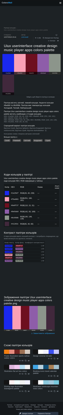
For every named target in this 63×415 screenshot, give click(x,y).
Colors (7, 3)
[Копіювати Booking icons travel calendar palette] (54, 376)
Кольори (40, 405)
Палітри (9, 405)
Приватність (28, 407)
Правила (37, 407)
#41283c (14, 224)
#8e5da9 (14, 211)
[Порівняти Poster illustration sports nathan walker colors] (29, 360)
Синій (7, 140)
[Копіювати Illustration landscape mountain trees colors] (54, 391)
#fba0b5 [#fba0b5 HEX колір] (7, 197)
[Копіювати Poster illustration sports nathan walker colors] (26, 360)
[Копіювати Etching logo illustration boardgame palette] (26, 391)
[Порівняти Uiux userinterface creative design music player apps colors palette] (58, 40)
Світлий (27, 140)
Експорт (51, 41)
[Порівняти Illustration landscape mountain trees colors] (58, 391)
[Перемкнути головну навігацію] (60, 3)
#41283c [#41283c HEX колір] (7, 222)
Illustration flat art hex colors (15, 371)
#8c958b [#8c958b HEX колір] (7, 216)
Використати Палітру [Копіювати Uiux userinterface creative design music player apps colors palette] (51, 38)
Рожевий (16, 140)
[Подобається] (56, 35)
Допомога (52, 407)
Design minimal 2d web (42, 356)
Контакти (44, 407)
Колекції (33, 405)
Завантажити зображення (43, 333)
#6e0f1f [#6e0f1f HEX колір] (7, 204)
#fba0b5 (14, 199)
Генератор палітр (50, 405)
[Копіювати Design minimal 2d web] (54, 358)
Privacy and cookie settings (24, 409)
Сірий (48, 140)
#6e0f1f (14, 205)
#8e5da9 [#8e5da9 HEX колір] (7, 210)
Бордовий (38, 140)
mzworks (45, 409)
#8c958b (14, 218)
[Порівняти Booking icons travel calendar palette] (58, 376)
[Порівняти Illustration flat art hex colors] (29, 373)
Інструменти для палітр (21, 405)
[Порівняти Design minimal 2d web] (58, 358)
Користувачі (19, 407)
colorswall (24, 37)
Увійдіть (29, 97)
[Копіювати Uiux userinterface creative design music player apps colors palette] (46, 130)
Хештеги (10, 407)
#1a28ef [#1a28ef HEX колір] (7, 191)
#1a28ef (14, 193)
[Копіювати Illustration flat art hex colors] (26, 373)
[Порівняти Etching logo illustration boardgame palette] (29, 391)
